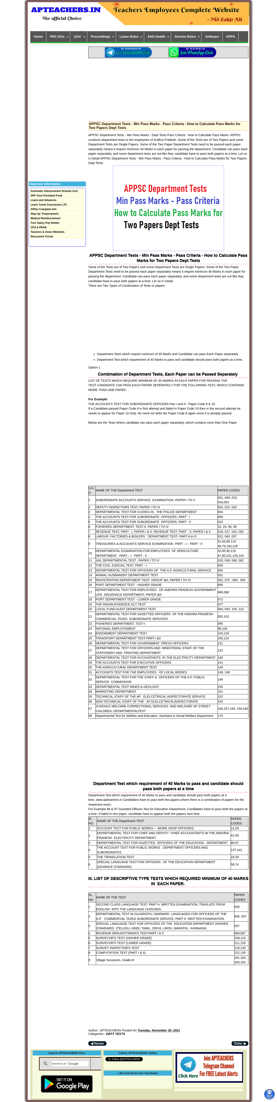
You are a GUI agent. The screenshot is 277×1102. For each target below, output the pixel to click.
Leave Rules (129, 36)
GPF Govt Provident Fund (46, 195)
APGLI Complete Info (43, 209)
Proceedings (100, 36)
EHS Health (156, 36)
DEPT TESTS (115, 1034)
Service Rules (185, 36)
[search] (70, 1063)
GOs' (77, 36)
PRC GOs (57, 36)
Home (38, 36)
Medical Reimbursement (45, 218)
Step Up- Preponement (44, 213)
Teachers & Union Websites (47, 231)
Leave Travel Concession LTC (49, 204)
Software (212, 36)
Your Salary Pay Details (45, 222)
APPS (230, 36)
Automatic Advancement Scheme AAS (54, 191)
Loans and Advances (43, 200)
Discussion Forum (42, 236)
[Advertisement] (168, 88)
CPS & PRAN (39, 227)
